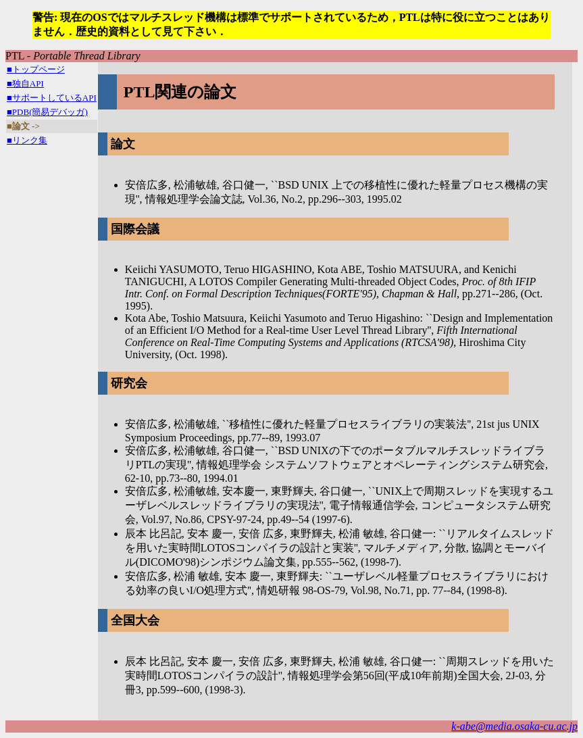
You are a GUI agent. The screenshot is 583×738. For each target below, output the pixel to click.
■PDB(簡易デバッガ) (47, 112)
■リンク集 (27, 140)
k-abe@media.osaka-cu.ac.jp (514, 726)
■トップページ (36, 69)
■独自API (25, 83)
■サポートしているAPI (52, 98)
